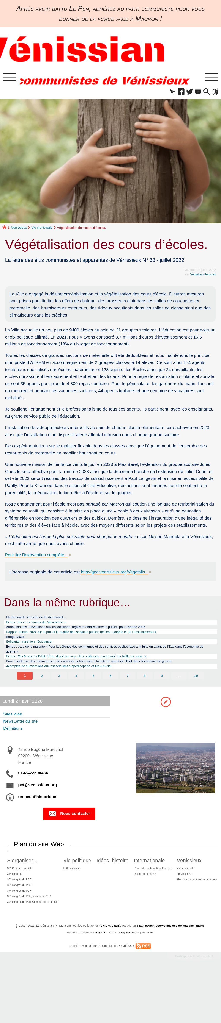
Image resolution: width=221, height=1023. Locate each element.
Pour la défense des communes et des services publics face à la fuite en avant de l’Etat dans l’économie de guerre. (101, 669)
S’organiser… (27, 871)
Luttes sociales (92, 879)
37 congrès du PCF (25, 904)
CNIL (102, 977)
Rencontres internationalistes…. (191, 879)
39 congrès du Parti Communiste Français (40, 917)
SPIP (152, 984)
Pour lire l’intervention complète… (38, 556)
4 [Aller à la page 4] (76, 685)
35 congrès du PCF (25, 891)
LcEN (114, 977)
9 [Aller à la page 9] (162, 685)
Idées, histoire (140, 871)
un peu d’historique (37, 807)
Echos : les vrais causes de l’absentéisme (40, 624)
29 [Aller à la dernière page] (196, 685)
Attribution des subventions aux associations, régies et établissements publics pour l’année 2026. (86, 630)
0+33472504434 (33, 783)
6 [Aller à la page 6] (110, 685)
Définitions (14, 738)
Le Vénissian (98, 946)
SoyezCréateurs (129, 984)
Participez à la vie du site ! (193, 1008)
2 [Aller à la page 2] (42, 685)
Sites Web (14, 723)
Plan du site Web (40, 854)
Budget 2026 (16, 641)
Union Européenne (182, 885)
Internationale (186, 871)
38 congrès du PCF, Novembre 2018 (36, 911)
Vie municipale (42, 229)
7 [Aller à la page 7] (128, 685)
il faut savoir (144, 977)
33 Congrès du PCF (25, 879)
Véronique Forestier (202, 276)
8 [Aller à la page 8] (145, 685)
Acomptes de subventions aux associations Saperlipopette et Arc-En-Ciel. (67, 675)
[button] (165, 93)
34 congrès (19, 885)
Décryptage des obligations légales (180, 977)
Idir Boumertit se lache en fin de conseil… (40, 619)
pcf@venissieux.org (37, 795)
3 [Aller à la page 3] (59, 685)
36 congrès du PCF (25, 898)
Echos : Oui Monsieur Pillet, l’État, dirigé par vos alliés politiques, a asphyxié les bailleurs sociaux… (88, 664)
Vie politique (96, 871)
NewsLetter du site (23, 731)
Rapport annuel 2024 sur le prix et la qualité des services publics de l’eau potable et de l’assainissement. (92, 636)
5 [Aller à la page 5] (93, 685)
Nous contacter (69, 824)
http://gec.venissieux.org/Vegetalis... (116, 573)
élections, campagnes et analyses (112, 953)
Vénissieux (19, 229)
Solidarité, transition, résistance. (32, 647)
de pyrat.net (100, 984)
